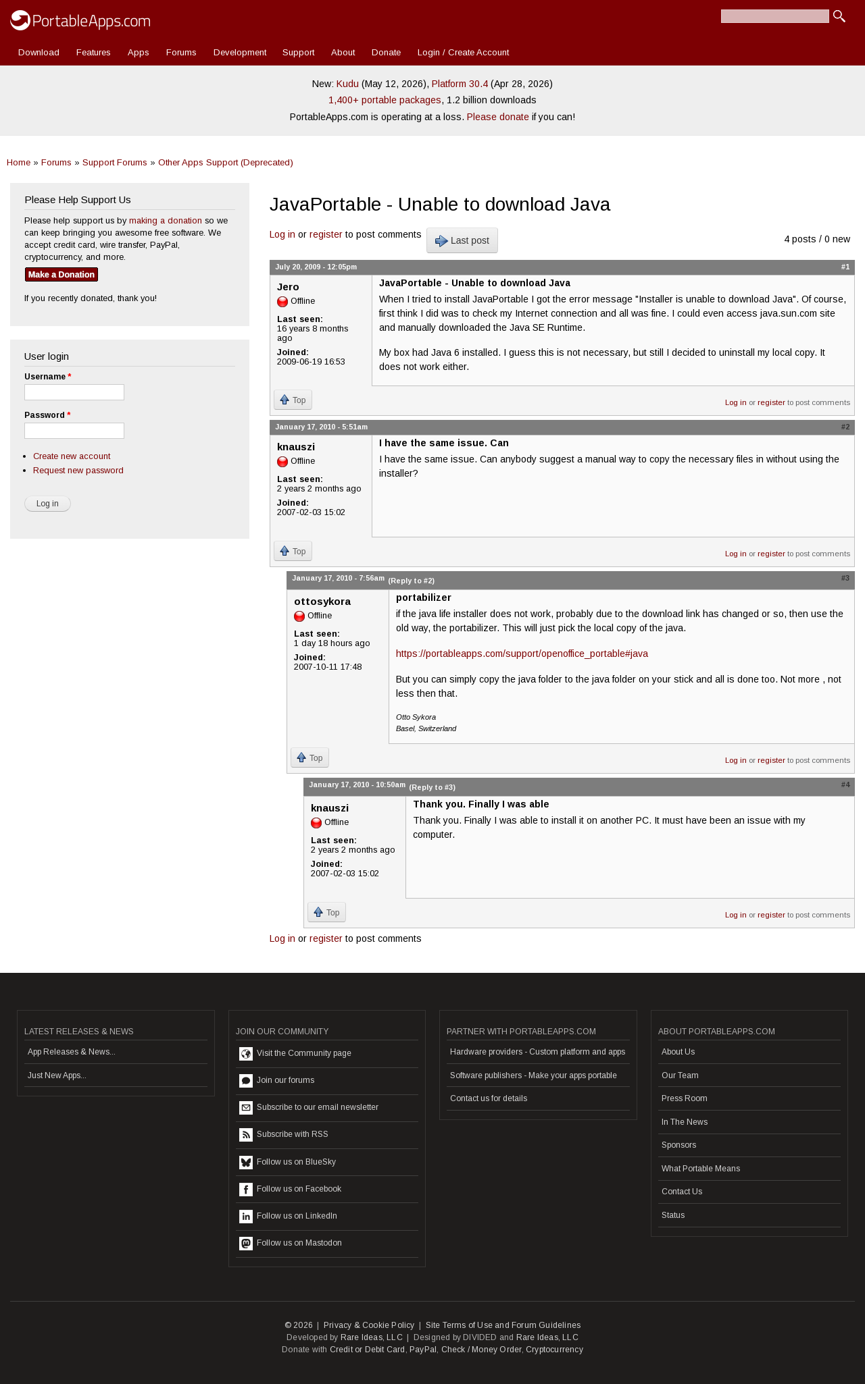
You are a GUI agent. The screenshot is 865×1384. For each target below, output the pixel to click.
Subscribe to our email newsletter (308, 1108)
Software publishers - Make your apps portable (533, 1075)
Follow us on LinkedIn (288, 1216)
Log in (282, 234)
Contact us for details (488, 1098)
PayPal (423, 1349)
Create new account (71, 456)
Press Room (685, 1098)
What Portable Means (701, 1168)
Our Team (680, 1075)
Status (673, 1215)
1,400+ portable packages (384, 100)
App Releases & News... (72, 1052)
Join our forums (276, 1081)
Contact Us (682, 1191)
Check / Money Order (481, 1349)
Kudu (348, 83)
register (326, 234)
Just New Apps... (57, 1075)
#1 (845, 267)
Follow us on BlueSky (287, 1162)
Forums (181, 52)
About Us (678, 1052)
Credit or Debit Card (367, 1349)
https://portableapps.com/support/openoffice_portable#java (522, 653)
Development (240, 52)
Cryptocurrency (554, 1349)
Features (93, 52)
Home (18, 162)
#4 (845, 784)
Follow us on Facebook (290, 1189)
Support (298, 52)
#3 (845, 578)
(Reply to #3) (432, 787)
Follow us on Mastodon (290, 1243)
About (343, 52)
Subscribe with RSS (283, 1135)
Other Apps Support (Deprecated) (225, 162)
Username (47, 376)
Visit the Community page (295, 1054)
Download (38, 52)
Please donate (498, 116)
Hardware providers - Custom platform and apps (537, 1052)
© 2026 (299, 1325)
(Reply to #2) (411, 581)
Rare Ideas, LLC (372, 1337)
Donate (386, 52)
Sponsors (679, 1145)
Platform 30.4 (460, 83)
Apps (138, 52)
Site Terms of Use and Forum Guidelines (503, 1325)
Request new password (78, 470)
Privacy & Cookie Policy (369, 1325)
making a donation (165, 220)
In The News (685, 1122)
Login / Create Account (463, 52)
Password (47, 415)
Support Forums (114, 162)
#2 (845, 427)
